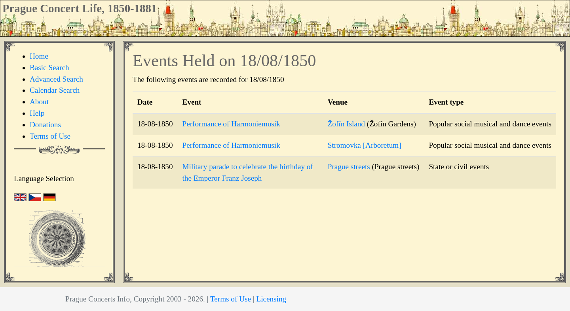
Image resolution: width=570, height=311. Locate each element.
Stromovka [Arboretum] (364, 145)
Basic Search (49, 67)
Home (39, 56)
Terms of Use (50, 136)
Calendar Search (55, 90)
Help (37, 113)
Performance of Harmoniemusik (231, 124)
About (39, 101)
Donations (45, 124)
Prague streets (349, 166)
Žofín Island (346, 124)
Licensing (271, 299)
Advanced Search (56, 79)
